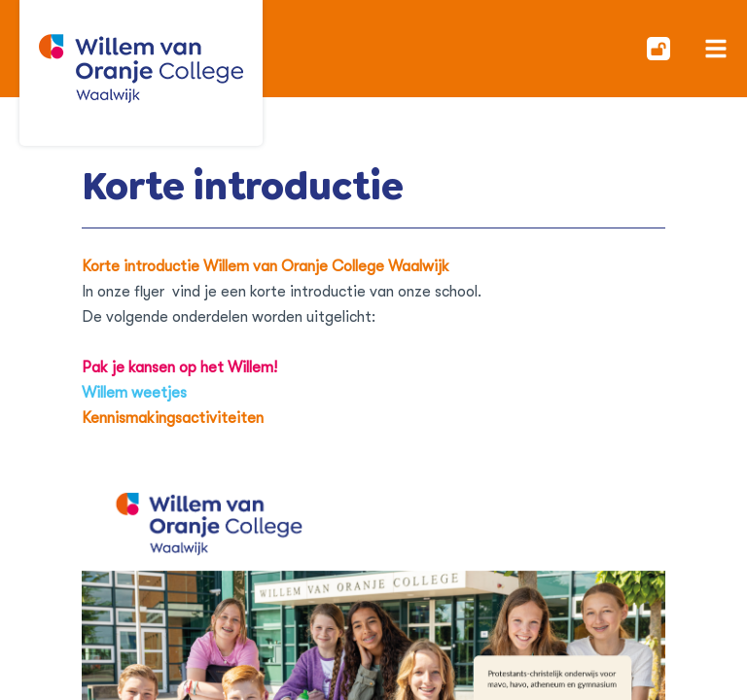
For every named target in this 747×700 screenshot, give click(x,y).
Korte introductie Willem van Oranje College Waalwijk (265, 266)
